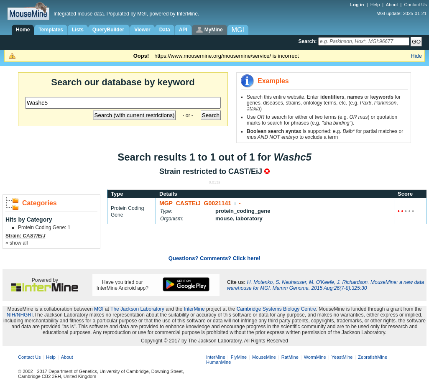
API (183, 30)
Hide (416, 56)
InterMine (194, 309)
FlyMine (239, 357)
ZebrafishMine (372, 357)
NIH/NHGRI (20, 315)
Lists (78, 30)
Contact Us (415, 4)
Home (23, 30)
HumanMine (218, 362)
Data (164, 30)
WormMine (315, 357)
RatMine (290, 357)
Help (375, 4)
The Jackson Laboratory (137, 309)
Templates (50, 30)
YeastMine (341, 357)
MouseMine (264, 357)
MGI (99, 309)
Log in (357, 4)
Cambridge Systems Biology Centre (276, 309)
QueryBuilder (108, 30)
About (392, 4)
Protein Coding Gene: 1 (44, 227)
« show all (16, 243)
